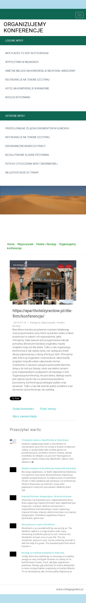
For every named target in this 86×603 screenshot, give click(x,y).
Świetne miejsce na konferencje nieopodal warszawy (40, 70)
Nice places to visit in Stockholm (26, 53)
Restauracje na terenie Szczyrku (27, 79)
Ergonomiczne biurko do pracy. (25, 146)
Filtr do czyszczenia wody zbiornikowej (31, 163)
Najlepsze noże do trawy (22, 172)
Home (11, 244)
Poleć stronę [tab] (48, 408)
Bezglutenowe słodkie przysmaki (27, 154)
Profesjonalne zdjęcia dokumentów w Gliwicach (37, 128)
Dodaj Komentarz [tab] (23, 408)
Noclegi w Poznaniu (17, 97)
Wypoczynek (25, 244)
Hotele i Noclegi (46, 244)
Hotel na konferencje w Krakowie (27, 88)
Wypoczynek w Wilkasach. (22, 62)
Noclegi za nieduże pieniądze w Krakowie (43, 552)
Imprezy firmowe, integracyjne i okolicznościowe (46, 496)
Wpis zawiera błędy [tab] (25, 416)
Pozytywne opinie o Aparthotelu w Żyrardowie (45, 440)
